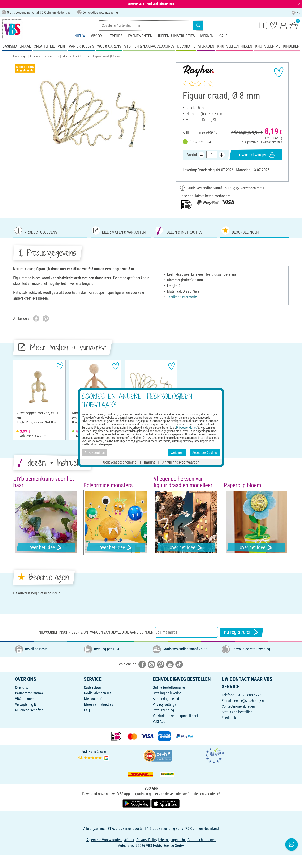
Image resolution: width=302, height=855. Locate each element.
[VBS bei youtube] (170, 664)
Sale (223, 36)
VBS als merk (24, 699)
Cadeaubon (92, 687)
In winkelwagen (255, 155)
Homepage (19, 56)
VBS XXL (97, 36)
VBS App (159, 721)
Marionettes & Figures (75, 56)
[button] (17, 523)
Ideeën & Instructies (176, 36)
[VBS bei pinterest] (160, 664)
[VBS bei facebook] (142, 664)
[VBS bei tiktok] (179, 664)
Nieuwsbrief (93, 699)
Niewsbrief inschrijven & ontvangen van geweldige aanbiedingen (96, 632)
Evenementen (140, 36)
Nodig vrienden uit (97, 693)
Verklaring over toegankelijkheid (176, 716)
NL (296, 13)
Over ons (21, 687)
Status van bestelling (237, 712)
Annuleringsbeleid (166, 699)
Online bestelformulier (169, 687)
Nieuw (80, 36)
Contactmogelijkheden (238, 706)
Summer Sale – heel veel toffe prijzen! (151, 4)
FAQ (87, 710)
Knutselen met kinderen (44, 56)
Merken (207, 36)
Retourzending (163, 710)
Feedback (229, 717)
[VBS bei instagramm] (151, 664)
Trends (116, 36)
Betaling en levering (167, 693)
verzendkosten (272, 142)
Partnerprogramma (29, 693)
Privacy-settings (164, 704)
